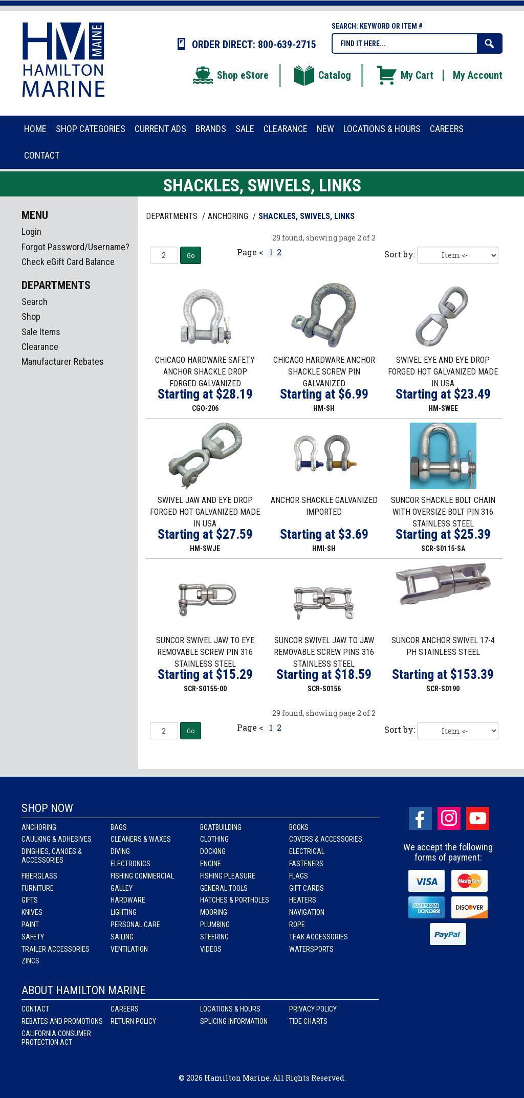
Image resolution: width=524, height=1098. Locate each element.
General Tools (224, 888)
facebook (420, 818)
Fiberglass (39, 876)
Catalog (322, 75)
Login (31, 231)
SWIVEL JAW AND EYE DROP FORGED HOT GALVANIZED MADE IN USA (205, 512)
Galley (122, 888)
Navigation (306, 912)
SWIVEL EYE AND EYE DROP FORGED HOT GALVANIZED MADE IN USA (443, 371)
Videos (211, 949)
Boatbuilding (221, 827)
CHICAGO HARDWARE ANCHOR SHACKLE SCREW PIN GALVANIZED (324, 371)
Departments (173, 216)
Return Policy (133, 1021)
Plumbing (215, 924)
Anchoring (38, 827)
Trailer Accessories (55, 949)
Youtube (477, 818)
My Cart (404, 75)
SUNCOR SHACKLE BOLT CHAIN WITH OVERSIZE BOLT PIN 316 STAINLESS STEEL (443, 512)
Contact (35, 1009)
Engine (210, 864)
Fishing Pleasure (227, 876)
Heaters (302, 900)
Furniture (37, 888)
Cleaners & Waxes (141, 839)
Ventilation (129, 949)
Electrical (306, 851)
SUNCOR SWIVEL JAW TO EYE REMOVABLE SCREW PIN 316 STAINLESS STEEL (205, 652)
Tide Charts (308, 1021)
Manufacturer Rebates (62, 361)
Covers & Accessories (325, 839)
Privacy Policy (313, 1009)
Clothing (214, 839)
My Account (478, 75)
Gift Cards (306, 888)
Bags (119, 827)
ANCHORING (229, 216)
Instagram (449, 818)
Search (34, 301)
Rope (297, 924)
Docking (213, 851)
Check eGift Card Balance (68, 261)
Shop (30, 316)
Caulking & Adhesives (56, 839)
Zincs (30, 961)
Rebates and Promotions (62, 1021)
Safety (32, 937)
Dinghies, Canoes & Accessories (51, 855)
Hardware (128, 900)
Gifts (29, 900)
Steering (214, 937)
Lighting (124, 912)
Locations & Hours (230, 1009)
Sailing (122, 937)
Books (299, 827)
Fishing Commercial (142, 876)
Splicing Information (234, 1021)
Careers (125, 1009)
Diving (120, 851)
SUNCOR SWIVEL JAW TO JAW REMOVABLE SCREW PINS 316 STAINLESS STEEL (324, 652)
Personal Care (135, 924)
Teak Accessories (318, 937)
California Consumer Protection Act (56, 1037)
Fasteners (306, 864)
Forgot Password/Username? (75, 246)
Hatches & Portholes (234, 900)
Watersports (311, 949)
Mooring (213, 912)
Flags (298, 876)
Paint (30, 924)
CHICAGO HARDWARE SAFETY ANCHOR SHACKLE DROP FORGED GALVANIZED (205, 371)
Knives (31, 912)
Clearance (39, 346)
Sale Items (40, 331)
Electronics (130, 864)
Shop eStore (230, 75)
